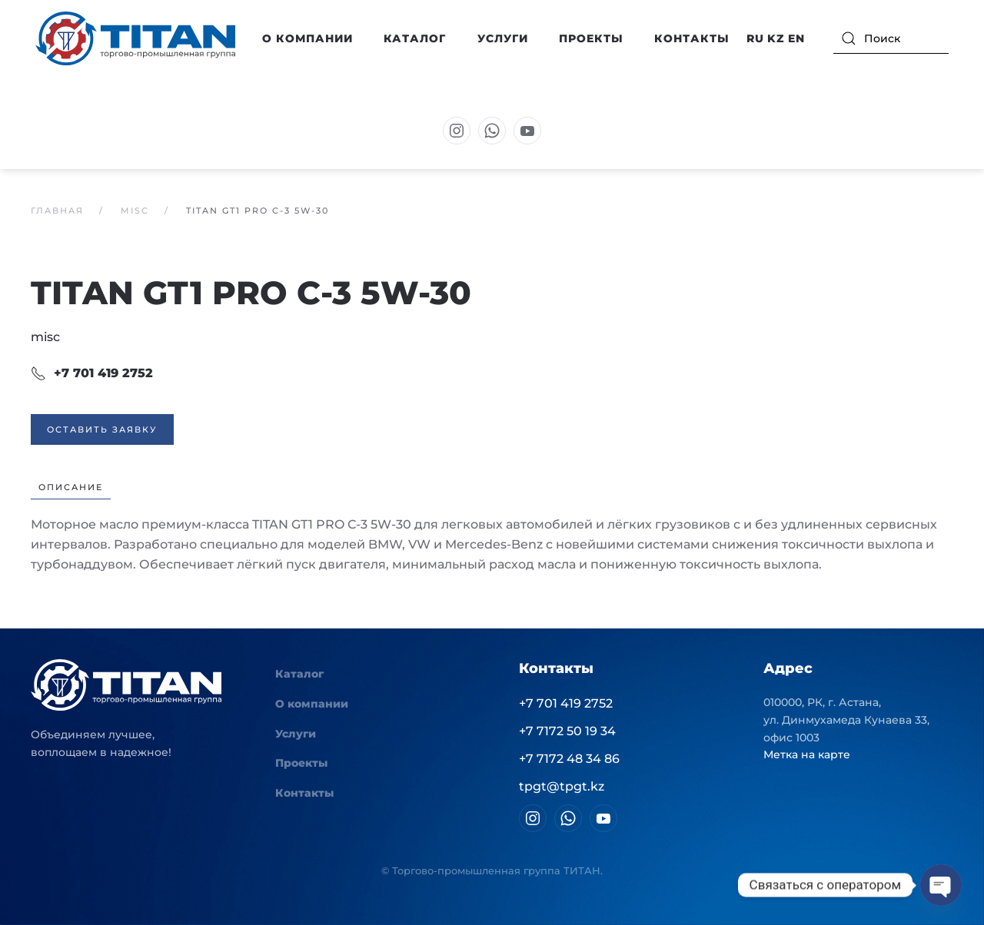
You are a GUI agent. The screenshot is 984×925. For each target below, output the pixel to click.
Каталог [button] (415, 38)
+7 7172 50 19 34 (567, 731)
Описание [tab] (70, 487)
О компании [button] (307, 38)
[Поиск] (891, 38)
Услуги (502, 38)
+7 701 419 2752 (92, 373)
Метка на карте (806, 754)
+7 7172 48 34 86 (569, 758)
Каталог (299, 674)
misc (45, 337)
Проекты (591, 38)
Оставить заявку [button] (102, 429)
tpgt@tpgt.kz (561, 786)
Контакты (692, 38)
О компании (311, 704)
